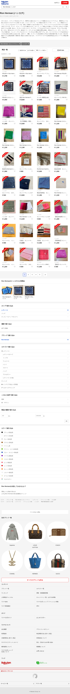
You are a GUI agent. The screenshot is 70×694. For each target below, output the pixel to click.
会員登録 (64, 2)
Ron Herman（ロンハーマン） (10, 44)
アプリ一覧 (39, 683)
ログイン (56, 2)
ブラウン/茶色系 (35, 442)
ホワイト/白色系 (35, 436)
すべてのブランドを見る (35, 580)
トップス (36, 358)
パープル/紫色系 (35, 456)
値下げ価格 (35, 328)
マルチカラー (35, 479)
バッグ (36, 371)
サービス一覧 (4, 683)
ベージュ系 (35, 446)
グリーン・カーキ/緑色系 (35, 449)
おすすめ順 (30, 50)
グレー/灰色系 (35, 439)
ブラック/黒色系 (35, 432)
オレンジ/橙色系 (35, 469)
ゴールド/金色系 (35, 476)
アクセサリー (36, 374)
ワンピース (36, 361)
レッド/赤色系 (35, 466)
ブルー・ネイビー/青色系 (35, 452)
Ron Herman (35, 339)
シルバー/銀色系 (35, 472)
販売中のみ (22, 50)
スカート (36, 367)
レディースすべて (36, 354)
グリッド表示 (41, 50)
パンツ (36, 364)
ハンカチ (25, 44)
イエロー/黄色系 (35, 459)
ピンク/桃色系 (35, 462)
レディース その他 (36, 378)
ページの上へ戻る (35, 512)
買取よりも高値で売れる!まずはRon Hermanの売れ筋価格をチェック (35, 492)
